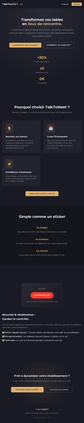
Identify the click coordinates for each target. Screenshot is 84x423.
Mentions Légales (39, 417)
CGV (49, 417)
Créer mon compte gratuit (42, 194)
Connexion (65, 4)
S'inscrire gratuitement (27, 390)
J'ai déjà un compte (59, 390)
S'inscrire (77, 4)
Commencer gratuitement (25, 45)
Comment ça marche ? (58, 45)
